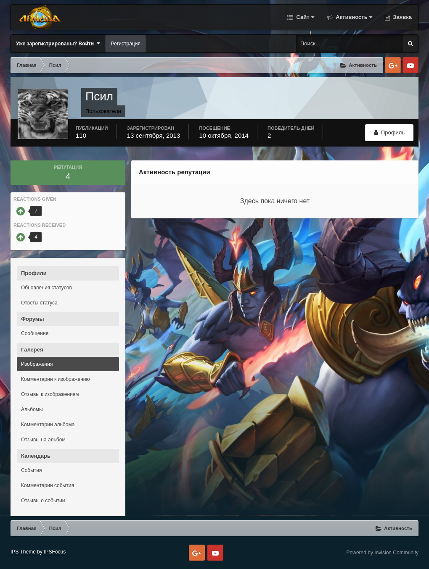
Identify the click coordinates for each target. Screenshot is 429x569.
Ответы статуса (39, 303)
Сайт (304, 17)
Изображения (37, 364)
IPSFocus (55, 552)
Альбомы (32, 409)
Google (393, 65)
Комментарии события (47, 485)
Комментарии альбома (47, 424)
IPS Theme (23, 552)
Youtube (410, 65)
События (31, 470)
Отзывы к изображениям (50, 394)
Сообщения (34, 333)
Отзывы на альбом (43, 440)
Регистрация (125, 44)
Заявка (402, 17)
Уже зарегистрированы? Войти (58, 43)
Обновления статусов (46, 288)
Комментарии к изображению (55, 379)
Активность (353, 17)
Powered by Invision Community (382, 553)
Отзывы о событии (43, 500)
